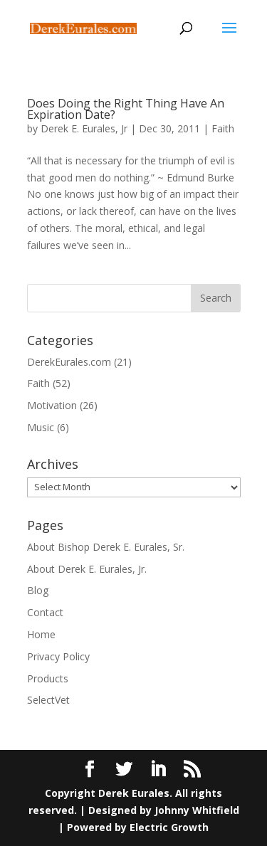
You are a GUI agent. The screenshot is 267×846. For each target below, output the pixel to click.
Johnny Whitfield (197, 810)
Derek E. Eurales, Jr (84, 128)
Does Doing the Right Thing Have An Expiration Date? (125, 108)
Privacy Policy (58, 656)
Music (40, 427)
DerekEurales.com (69, 362)
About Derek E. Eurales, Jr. (87, 569)
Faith (222, 128)
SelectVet (48, 700)
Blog (37, 590)
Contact (45, 612)
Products (47, 678)
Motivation (52, 405)
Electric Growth (169, 827)
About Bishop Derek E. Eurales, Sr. (105, 547)
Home (41, 634)
